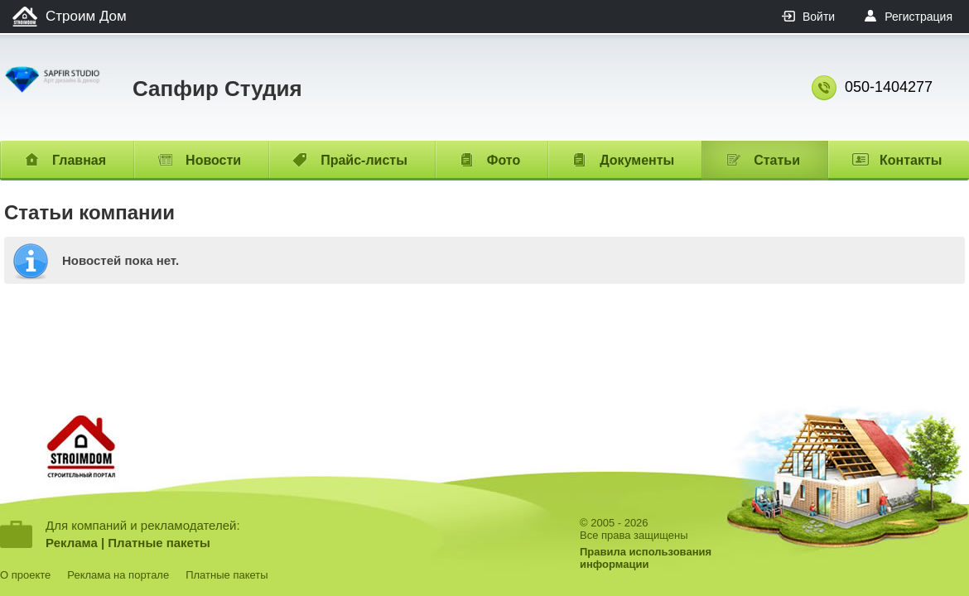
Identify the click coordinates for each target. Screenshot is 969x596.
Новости (213, 160)
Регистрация (918, 16)
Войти (819, 16)
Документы (637, 160)
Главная (79, 160)
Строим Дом (86, 16)
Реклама (72, 543)
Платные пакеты (159, 543)
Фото (503, 160)
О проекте (25, 575)
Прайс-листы (364, 160)
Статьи (777, 160)
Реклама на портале (118, 575)
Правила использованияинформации (645, 558)
